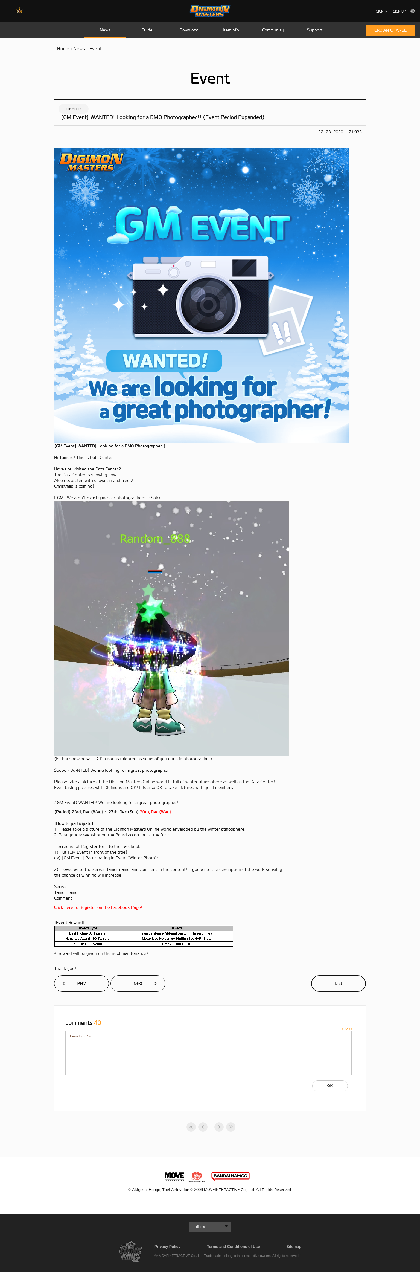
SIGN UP (399, 11)
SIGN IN (382, 11)
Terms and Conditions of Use (233, 1246)
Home (63, 48)
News (79, 48)
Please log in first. (208, 1053)
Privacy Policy (167, 1246)
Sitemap (293, 1246)
